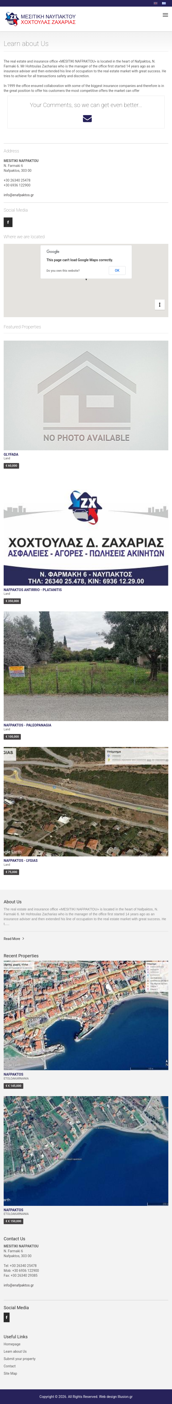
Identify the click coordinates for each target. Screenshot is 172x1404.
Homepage (12, 1344)
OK (117, 270)
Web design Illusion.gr (116, 1397)
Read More (12, 939)
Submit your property (19, 1359)
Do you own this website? (63, 270)
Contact (10, 1366)
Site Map (10, 1373)
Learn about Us (15, 1351)
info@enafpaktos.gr (19, 195)
